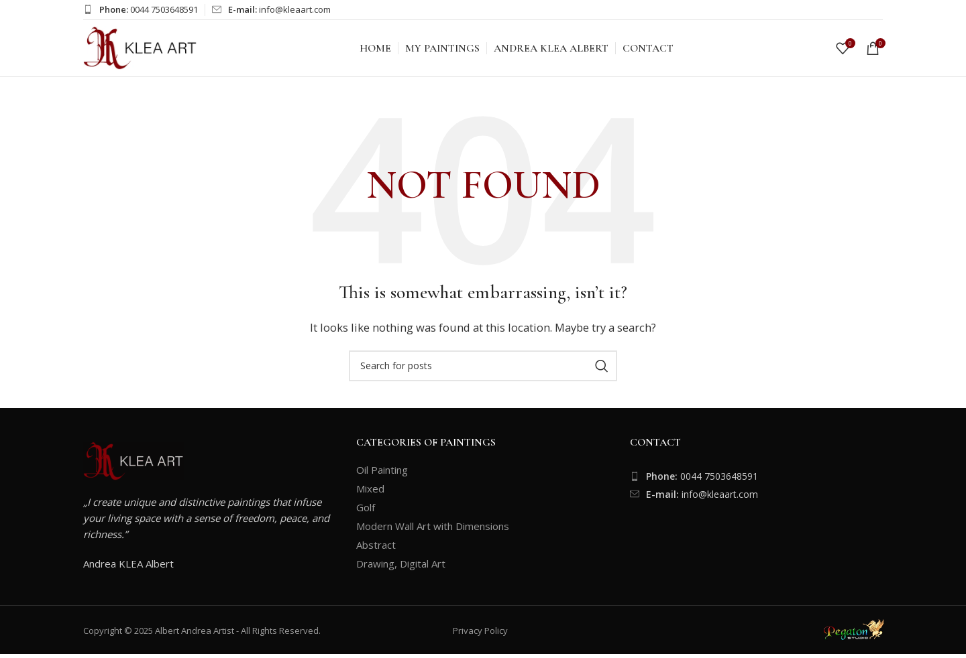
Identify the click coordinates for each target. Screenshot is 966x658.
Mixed (370, 492)
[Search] (483, 369)
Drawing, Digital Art (400, 567)
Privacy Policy (480, 635)
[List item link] (756, 480)
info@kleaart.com (295, 9)
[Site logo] (140, 49)
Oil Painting (382, 473)
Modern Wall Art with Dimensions (432, 530)
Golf (365, 511)
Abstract (376, 548)
